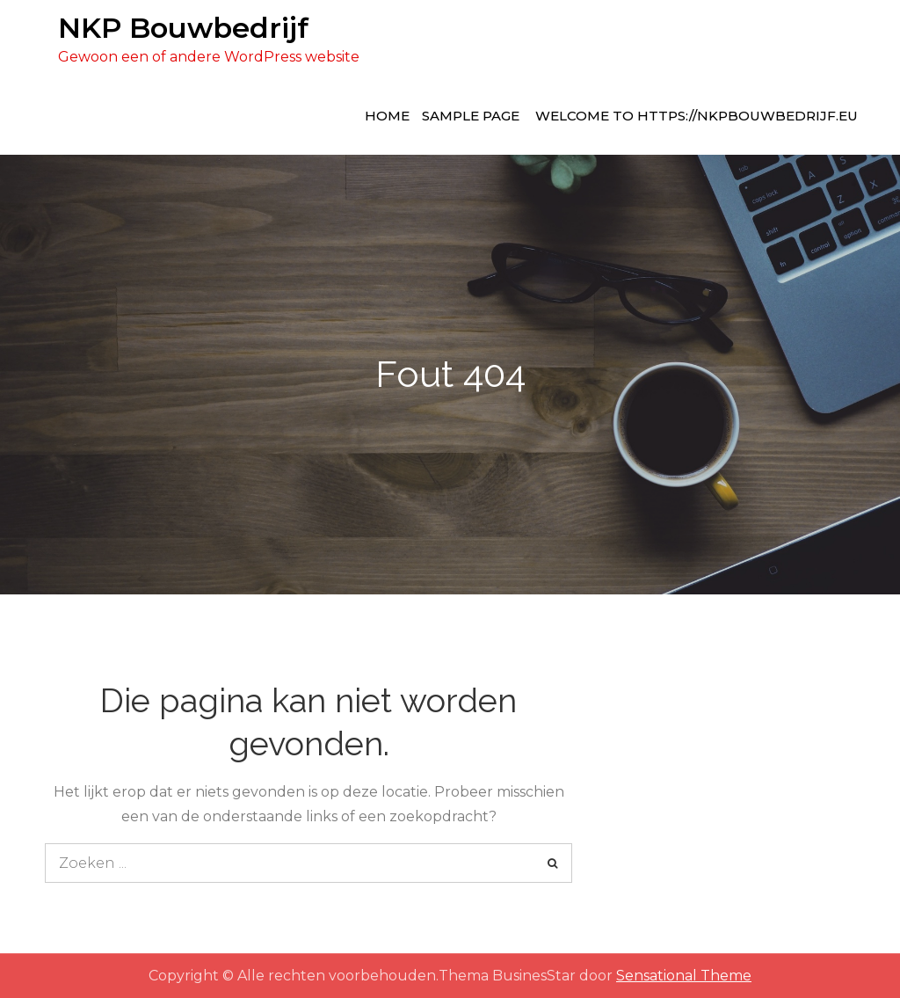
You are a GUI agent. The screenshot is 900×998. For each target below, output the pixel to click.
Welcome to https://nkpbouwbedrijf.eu (696, 115)
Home (387, 115)
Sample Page (470, 115)
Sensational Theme (683, 975)
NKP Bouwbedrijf (183, 28)
